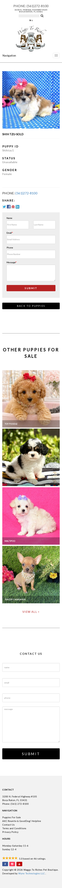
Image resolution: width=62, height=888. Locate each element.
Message (12, 262)
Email (10, 233)
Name (9, 218)
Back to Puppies (31, 305)
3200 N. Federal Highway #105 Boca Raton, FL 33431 (31, 11)
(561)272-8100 (38, 6)
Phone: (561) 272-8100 (15, 803)
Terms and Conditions (14, 828)
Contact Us (8, 824)
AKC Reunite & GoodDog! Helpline (21, 821)
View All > (31, 611)
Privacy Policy (10, 832)
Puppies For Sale (11, 817)
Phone (10, 247)
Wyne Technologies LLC (32, 873)
